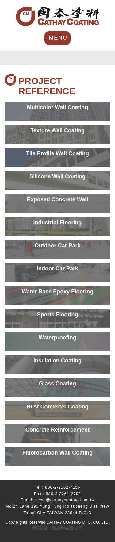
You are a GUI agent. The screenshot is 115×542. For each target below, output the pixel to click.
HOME (57, 16)
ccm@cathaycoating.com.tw (66, 499)
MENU (58, 38)
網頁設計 (40, 528)
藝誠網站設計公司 (67, 528)
